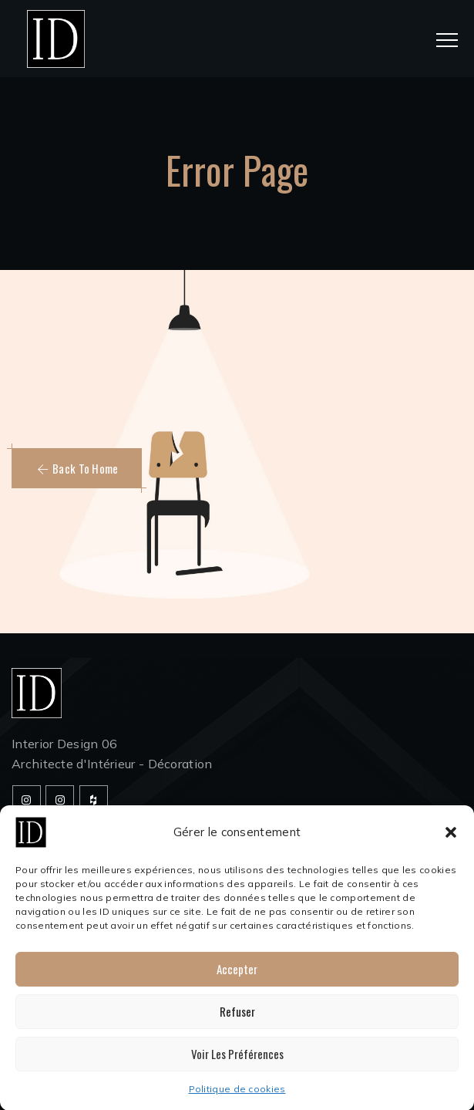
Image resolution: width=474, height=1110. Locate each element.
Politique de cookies (237, 1096)
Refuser (237, 1018)
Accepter (237, 975)
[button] (451, 839)
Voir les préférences (237, 1060)
